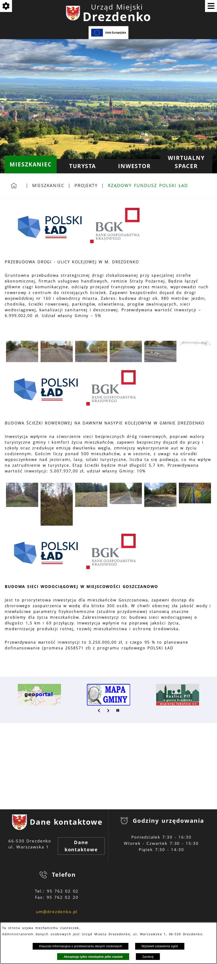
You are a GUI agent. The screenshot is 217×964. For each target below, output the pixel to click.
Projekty (86, 185)
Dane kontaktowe (81, 846)
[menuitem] (31, 164)
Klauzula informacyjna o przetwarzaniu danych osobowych (80, 946)
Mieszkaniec (48, 185)
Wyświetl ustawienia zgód (159, 946)
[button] (22, 360)
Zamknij (147, 956)
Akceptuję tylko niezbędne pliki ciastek (93, 956)
